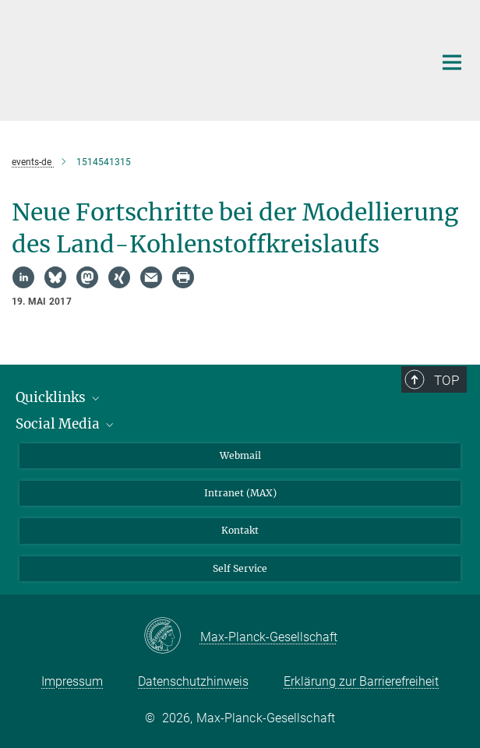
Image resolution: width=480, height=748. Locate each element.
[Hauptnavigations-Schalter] (452, 62)
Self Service (240, 568)
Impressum (72, 681)
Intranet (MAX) (240, 493)
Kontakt (240, 530)
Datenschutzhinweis (193, 681)
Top (446, 380)
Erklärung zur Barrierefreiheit (361, 681)
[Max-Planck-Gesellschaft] (171, 636)
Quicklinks (59, 397)
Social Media (66, 424)
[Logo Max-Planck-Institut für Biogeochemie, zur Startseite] (211, 58)
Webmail (240, 455)
